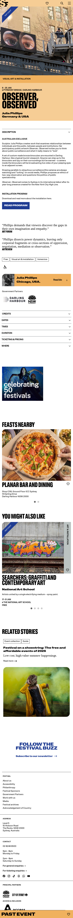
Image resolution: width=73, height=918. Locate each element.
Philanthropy (9, 784)
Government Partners (13, 791)
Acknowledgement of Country (17, 804)
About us (7, 777)
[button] (62, 3)
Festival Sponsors (11, 787)
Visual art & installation (23, 259)
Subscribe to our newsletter (36, 752)
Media (6, 798)
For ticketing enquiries (15, 867)
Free (6, 259)
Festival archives (11, 801)
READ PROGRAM (15, 206)
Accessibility (9, 780)
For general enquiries (14, 862)
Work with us (9, 794)
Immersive (42, 259)
